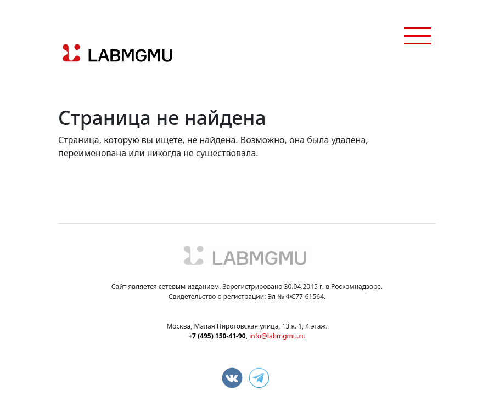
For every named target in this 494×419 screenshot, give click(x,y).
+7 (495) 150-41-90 (216, 336)
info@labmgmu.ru (277, 336)
